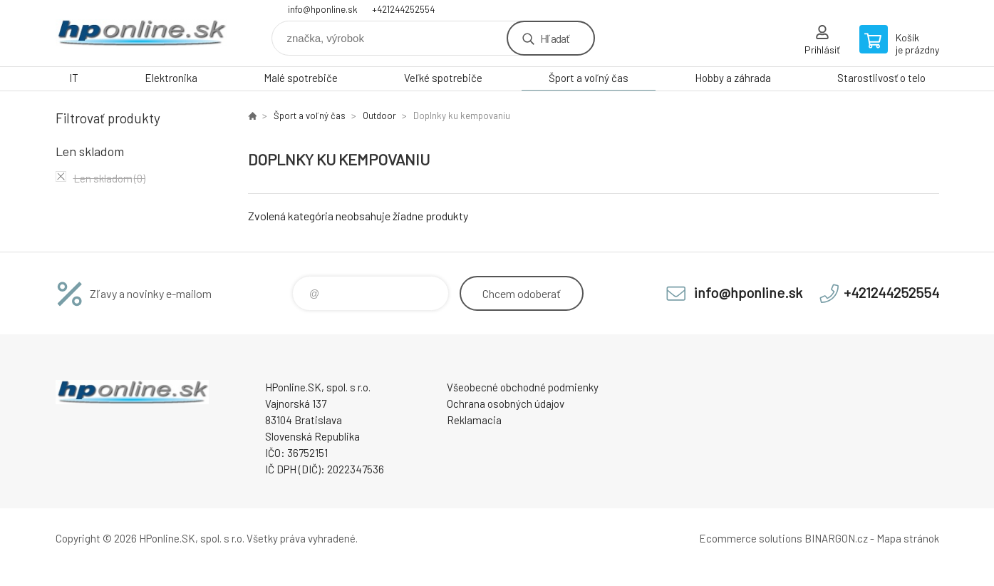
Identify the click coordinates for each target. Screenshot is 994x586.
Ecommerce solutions (750, 538)
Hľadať (554, 38)
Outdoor (379, 115)
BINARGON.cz (836, 538)
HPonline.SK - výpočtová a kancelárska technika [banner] (141, 33)
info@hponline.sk (323, 9)
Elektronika (171, 77)
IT (73, 77)
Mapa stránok (907, 538)
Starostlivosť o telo (881, 77)
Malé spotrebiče (301, 77)
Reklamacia (474, 419)
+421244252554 (403, 9)
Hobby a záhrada (733, 77)
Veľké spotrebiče (443, 77)
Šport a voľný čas (588, 77)
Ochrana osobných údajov (505, 403)
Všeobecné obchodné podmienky (523, 387)
